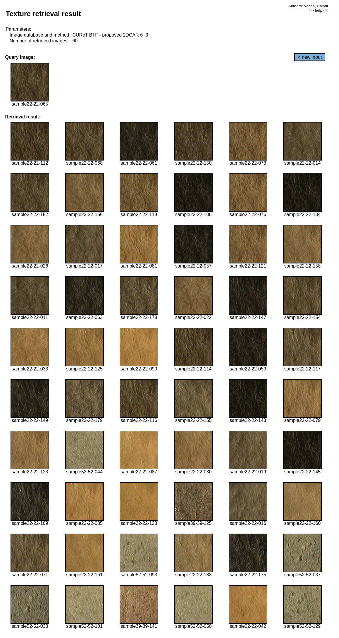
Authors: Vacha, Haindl (308, 6)
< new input (310, 57)
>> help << (318, 10)
